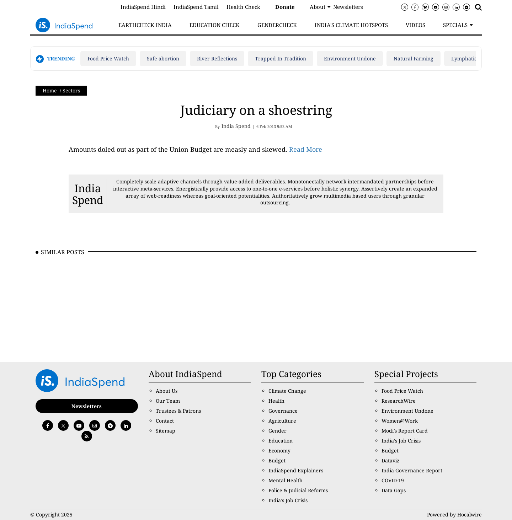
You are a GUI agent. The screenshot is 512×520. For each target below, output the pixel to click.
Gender (277, 430)
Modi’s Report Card (405, 430)
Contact (165, 420)
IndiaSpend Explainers (295, 470)
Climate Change (287, 390)
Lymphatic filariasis (474, 58)
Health (276, 400)
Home (50, 90)
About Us (166, 390)
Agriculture (282, 420)
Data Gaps (394, 490)
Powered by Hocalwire (454, 514)
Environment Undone (350, 58)
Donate (285, 6)
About (317, 6)
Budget (277, 460)
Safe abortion (163, 58)
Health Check (243, 6)
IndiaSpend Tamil (196, 6)
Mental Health (285, 480)
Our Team (168, 400)
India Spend (87, 194)
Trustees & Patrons (178, 410)
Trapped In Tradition (280, 58)
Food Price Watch (108, 58)
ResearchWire (399, 400)
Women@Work (400, 420)
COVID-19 (393, 480)
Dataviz (390, 460)
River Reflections (217, 58)
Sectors (71, 90)
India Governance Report (412, 470)
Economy (279, 450)
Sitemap (165, 430)
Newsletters (348, 6)
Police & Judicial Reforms (298, 490)
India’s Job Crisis (288, 500)
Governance (283, 410)
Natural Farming (413, 58)
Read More (305, 149)
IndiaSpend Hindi (143, 6)
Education (280, 440)
